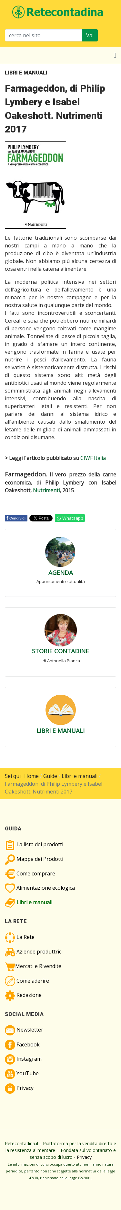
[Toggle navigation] (115, 55)
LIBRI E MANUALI (60, 730)
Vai (90, 35)
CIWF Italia (93, 458)
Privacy (84, 1157)
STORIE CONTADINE (60, 651)
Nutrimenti (46, 490)
